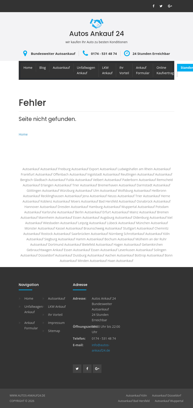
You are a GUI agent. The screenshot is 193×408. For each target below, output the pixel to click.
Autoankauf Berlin (70, 212)
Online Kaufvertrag (165, 70)
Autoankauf (61, 67)
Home (27, 67)
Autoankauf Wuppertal (120, 207)
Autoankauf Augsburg (98, 217)
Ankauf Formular (142, 70)
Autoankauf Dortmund (46, 244)
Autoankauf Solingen (151, 250)
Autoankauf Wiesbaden (42, 223)
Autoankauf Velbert (89, 180)
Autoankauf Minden (74, 261)
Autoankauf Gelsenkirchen (143, 244)
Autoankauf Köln (136, 395)
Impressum (56, 323)
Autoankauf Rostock (38, 234)
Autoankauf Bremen (154, 212)
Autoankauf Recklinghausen (43, 196)
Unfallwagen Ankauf (86, 70)
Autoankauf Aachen (101, 255)
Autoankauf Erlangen (38, 185)
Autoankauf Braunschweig (85, 228)
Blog (42, 67)
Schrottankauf (134, 234)
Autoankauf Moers (66, 201)
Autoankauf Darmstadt (135, 185)
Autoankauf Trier (129, 196)
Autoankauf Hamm (72, 239)
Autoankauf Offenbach (52, 174)
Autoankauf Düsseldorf (166, 395)
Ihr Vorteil (124, 70)
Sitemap (54, 331)
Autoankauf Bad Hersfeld (134, 401)
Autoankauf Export (85, 169)
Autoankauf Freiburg (55, 169)
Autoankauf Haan (102, 261)
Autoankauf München (134, 223)
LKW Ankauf (107, 70)
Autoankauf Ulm (87, 190)
